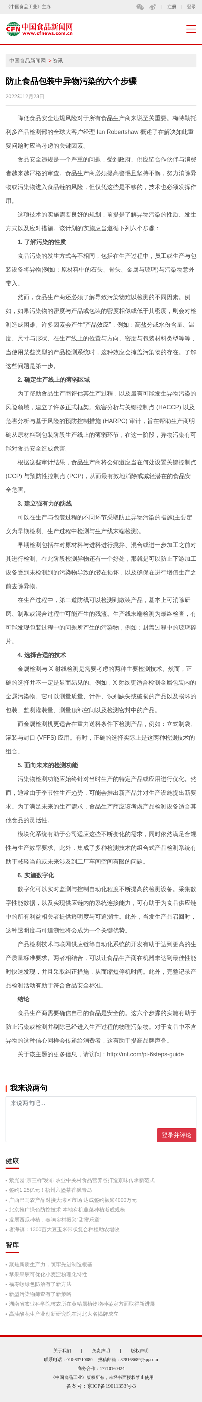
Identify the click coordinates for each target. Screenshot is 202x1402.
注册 (171, 6)
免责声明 (101, 1350)
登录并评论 (177, 1135)
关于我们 (62, 1350)
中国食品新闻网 (27, 61)
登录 (191, 6)
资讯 (58, 61)
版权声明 (140, 1350)
